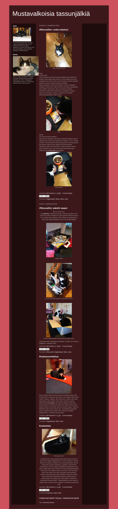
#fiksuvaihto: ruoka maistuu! (53, 29)
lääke (55, 493)
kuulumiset (49, 493)
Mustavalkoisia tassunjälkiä (51, 13)
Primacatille (51, 150)
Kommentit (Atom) (48, 502)
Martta (58, 199)
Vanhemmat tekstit (71, 498)
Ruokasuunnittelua (48, 356)
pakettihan (46, 213)
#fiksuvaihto (50, 352)
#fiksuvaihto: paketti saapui (53, 208)
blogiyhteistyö (50, 199)
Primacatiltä (50, 403)
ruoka (66, 199)
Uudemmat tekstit (46, 498)
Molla (62, 199)
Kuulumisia (45, 426)
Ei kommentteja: (67, 193)
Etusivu (58, 498)
